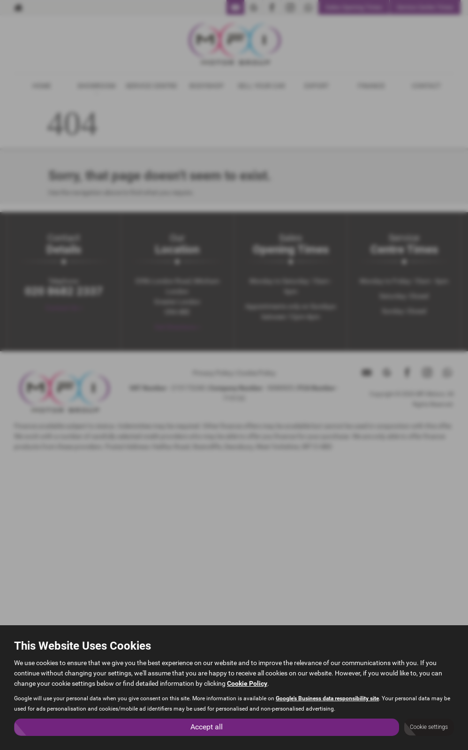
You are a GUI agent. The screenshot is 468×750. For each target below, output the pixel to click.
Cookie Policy (247, 683)
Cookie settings (429, 727)
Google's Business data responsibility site (327, 698)
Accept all (206, 726)
